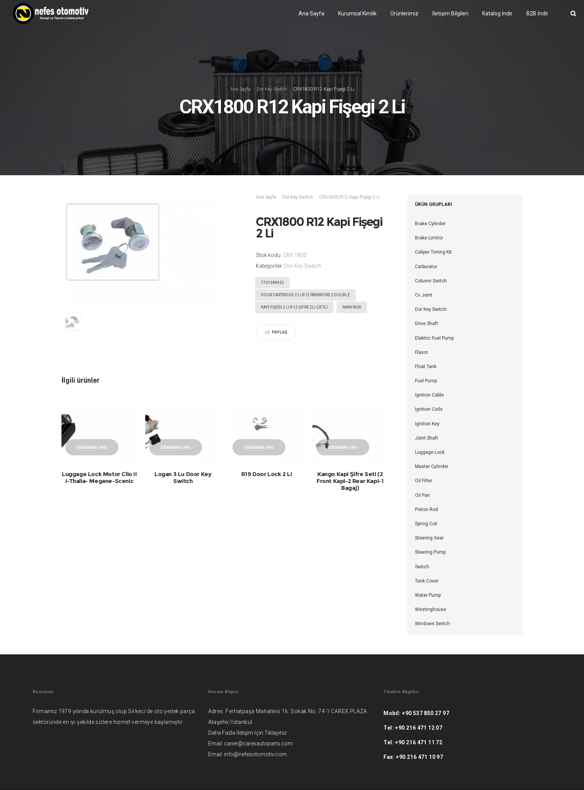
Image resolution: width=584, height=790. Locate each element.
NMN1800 (351, 307)
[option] (77, 323)
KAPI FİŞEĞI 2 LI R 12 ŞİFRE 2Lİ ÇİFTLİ (294, 307)
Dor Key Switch (272, 89)
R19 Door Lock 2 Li (266, 474)
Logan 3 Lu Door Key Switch (182, 477)
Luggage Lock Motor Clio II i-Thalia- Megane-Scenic (99, 477)
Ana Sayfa (240, 89)
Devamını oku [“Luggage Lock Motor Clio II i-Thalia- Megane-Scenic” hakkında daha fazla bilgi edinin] (92, 447)
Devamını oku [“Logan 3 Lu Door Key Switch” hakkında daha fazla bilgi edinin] (176, 447)
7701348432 (272, 282)
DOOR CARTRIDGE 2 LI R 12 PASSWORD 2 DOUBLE (305, 295)
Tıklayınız (275, 733)
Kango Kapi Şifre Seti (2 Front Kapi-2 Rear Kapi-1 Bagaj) (350, 480)
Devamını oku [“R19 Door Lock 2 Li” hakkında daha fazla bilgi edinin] (259, 447)
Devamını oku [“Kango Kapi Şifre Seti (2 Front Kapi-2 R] (343, 447)
